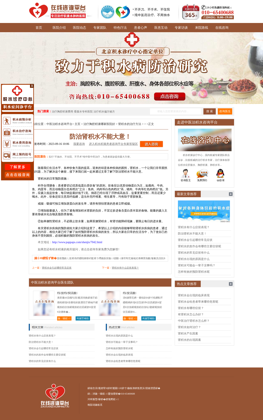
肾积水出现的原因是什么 (119, 335)
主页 (77, 124)
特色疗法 (120, 27)
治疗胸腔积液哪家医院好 (99, 124)
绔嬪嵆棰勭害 (83, 318)
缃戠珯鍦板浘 (95, 404)
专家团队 (99, 27)
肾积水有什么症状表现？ (125, 267)
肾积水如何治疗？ (189, 327)
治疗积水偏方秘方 (104, 111)
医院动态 (79, 27)
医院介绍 (59, 27)
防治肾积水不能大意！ (41, 342)
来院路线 (201, 27)
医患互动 (160, 27)
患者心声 (140, 27)
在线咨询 (221, 27)
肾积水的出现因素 (189, 339)
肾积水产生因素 (188, 333)
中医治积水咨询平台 (59, 124)
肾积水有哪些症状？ (191, 308)
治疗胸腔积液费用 (62, 111)
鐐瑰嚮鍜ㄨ (112, 399)
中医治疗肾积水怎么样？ (194, 320)
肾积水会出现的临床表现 (119, 354)
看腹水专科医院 (83, 111)
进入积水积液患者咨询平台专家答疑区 (113, 143)
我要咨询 (79, 143)
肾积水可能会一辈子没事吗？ (122, 342)
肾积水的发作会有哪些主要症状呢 (47, 354)
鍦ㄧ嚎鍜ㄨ (64, 318)
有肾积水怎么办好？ (191, 314)
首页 (39, 27)
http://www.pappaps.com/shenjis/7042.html (77, 242)
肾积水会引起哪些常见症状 (57, 267)
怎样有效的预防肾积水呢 (119, 348)
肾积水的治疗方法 (129, 124)
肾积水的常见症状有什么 (42, 361)
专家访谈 (181, 27)
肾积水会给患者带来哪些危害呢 (123, 361)
